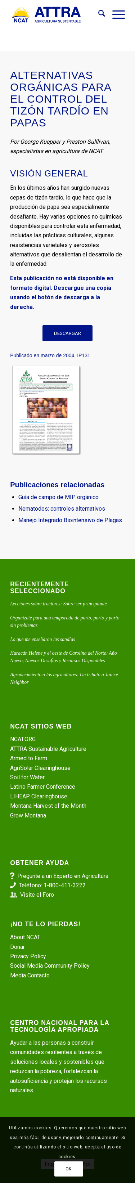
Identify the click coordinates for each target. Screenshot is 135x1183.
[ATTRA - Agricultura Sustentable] (56, 14)
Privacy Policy (28, 956)
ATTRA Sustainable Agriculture (49, 748)
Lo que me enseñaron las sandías (42, 639)
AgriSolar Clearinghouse (40, 768)
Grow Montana (28, 815)
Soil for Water (27, 777)
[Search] (98, 14)
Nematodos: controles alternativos (61, 508)
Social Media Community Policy (50, 965)
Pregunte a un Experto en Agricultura (62, 876)
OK (69, 1168)
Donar (17, 947)
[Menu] (115, 14)
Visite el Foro (37, 894)
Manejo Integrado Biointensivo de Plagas (70, 520)
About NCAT (25, 937)
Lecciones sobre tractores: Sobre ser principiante (58, 603)
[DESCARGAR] (67, 333)
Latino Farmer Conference (42, 786)
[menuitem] (98, 14)
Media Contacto (30, 975)
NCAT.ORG (23, 739)
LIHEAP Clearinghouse (38, 796)
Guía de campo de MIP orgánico (58, 497)
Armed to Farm (28, 758)
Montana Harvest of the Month (48, 805)
